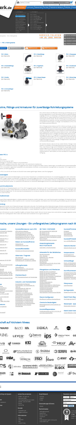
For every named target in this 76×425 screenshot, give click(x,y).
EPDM (7, 301)
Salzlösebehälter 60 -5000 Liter (23, 288)
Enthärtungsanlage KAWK (46, 291)
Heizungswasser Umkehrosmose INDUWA (50, 292)
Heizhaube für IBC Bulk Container (48, 240)
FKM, (5, 301)
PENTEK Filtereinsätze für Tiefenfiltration (50, 285)
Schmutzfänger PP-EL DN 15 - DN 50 (24, 235)
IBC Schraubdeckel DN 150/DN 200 (48, 231)
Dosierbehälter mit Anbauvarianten (24, 299)
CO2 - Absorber (43, 256)
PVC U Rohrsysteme (12, 36)
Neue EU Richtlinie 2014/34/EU (23, 232)
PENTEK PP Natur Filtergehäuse (48, 277)
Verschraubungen (68, 235)
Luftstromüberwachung (21, 270)
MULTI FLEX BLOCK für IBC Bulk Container (50, 235)
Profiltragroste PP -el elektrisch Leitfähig (25, 260)
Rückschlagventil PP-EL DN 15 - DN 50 (25, 237)
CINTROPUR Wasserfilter (46, 289)
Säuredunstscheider (45, 254)
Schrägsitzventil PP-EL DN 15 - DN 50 (24, 238)
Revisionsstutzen (44, 260)
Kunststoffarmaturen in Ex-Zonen (24, 234)
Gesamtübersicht (16, 48)
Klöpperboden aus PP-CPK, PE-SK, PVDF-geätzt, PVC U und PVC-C (50, 264)
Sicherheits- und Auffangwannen (23, 293)
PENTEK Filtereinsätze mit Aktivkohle (49, 286)
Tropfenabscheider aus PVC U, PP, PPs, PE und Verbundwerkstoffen (50, 312)
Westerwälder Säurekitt (70, 306)
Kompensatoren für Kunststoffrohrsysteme (70, 255)
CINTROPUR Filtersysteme (46, 288)
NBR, (2, 301)
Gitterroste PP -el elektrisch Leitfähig (24, 259)
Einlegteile (66, 231)
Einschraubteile (68, 232)
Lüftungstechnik (19, 267)
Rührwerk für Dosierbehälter (22, 297)
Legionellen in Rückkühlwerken (48, 247)
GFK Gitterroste (19, 257)
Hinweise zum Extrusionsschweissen (24, 251)
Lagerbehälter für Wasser (21, 291)
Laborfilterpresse (68, 285)
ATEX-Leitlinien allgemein (21, 231)
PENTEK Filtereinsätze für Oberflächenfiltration (46, 282)
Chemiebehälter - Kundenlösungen (24, 302)
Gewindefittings (68, 234)
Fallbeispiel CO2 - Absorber (46, 257)
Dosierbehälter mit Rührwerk (22, 296)
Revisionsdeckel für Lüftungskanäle (24, 269)
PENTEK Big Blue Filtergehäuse (47, 274)
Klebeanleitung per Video (21, 245)
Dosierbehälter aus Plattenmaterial (24, 300)
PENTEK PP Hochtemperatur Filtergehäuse (50, 276)
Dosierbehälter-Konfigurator (22, 284)
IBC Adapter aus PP (44, 234)
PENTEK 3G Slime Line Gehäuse (48, 271)
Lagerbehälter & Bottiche (21, 290)
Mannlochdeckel (44, 259)
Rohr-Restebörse (50, 48)
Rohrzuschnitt (33, 48)
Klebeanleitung (19, 244)
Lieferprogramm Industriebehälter (24, 294)
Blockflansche (43, 262)
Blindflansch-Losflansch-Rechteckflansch (50, 299)
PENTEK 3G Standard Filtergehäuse (48, 273)
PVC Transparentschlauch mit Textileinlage (26, 277)
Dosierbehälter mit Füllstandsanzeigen (25, 303)
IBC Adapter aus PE (44, 232)
